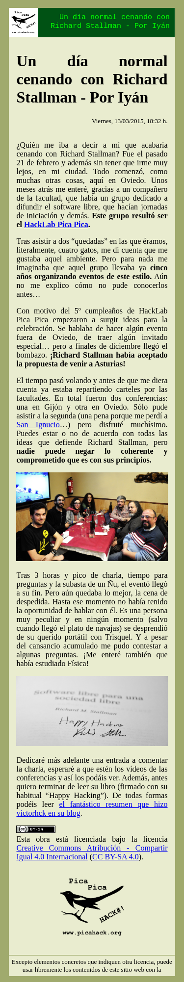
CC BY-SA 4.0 (115, 857)
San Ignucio (37, 424)
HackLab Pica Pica (56, 224)
